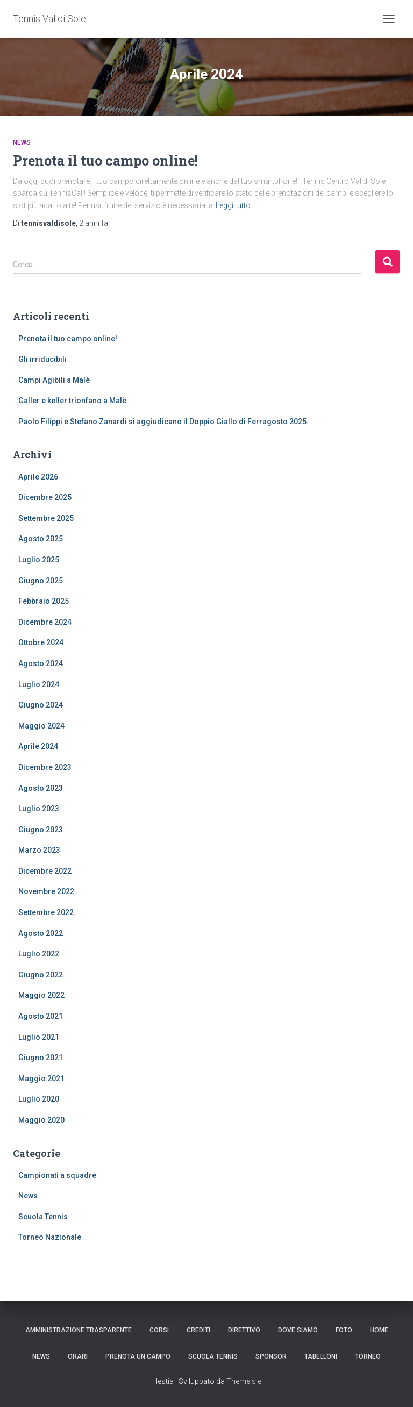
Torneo (368, 1356)
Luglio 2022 (38, 953)
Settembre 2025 (46, 518)
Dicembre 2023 (45, 767)
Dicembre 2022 (45, 871)
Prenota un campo (137, 1356)
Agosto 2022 (40, 933)
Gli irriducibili (42, 359)
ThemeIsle (243, 1381)
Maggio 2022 (41, 995)
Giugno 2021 (40, 1057)
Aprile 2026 (38, 477)
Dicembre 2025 (45, 497)
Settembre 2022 (46, 912)
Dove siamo (298, 1330)
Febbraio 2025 (43, 601)
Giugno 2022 (40, 974)
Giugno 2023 (40, 829)
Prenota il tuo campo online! (105, 160)
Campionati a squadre (57, 1175)
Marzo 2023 (39, 850)
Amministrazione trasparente (78, 1330)
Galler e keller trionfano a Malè (72, 400)
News (22, 142)
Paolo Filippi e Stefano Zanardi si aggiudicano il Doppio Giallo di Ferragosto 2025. (163, 421)
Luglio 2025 (38, 559)
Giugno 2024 (40, 705)
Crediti (198, 1330)
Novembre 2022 (46, 891)
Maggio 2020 (41, 1120)
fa (93, 223)
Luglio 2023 (38, 808)
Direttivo (244, 1330)
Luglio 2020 (38, 1099)
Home (379, 1330)
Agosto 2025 (40, 538)
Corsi (159, 1330)
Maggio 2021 (41, 1078)
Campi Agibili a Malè (54, 380)
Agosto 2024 (40, 663)
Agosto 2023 (40, 788)
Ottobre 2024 (40, 642)
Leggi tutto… (235, 205)
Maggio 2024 (41, 726)
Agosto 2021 (40, 1016)
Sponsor (271, 1356)
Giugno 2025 (40, 580)
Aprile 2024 (38, 746)
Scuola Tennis (43, 1216)
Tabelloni (320, 1356)
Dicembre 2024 (45, 622)
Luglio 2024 (38, 684)
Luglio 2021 (38, 1037)
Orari (78, 1356)
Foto (344, 1330)
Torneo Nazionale (49, 1237)
